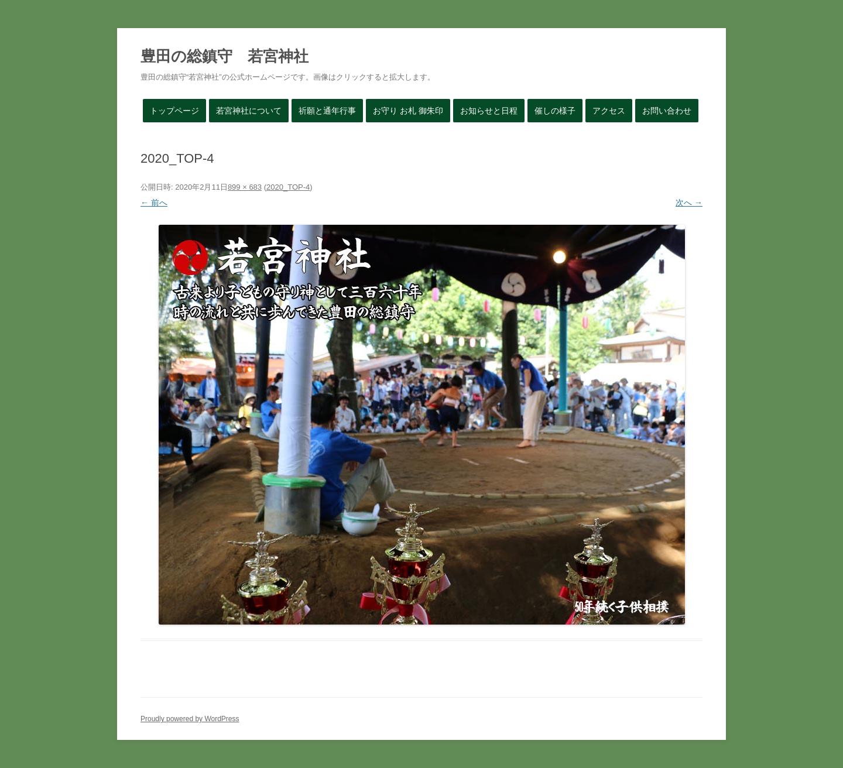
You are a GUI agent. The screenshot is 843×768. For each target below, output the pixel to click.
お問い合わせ (666, 110)
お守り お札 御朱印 (408, 110)
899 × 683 (245, 187)
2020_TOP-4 (288, 187)
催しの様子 (554, 110)
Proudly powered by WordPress (189, 719)
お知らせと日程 (489, 110)
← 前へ (153, 202)
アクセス (608, 110)
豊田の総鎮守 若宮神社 (224, 56)
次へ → (689, 202)
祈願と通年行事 (327, 110)
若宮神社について (249, 110)
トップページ (174, 110)
